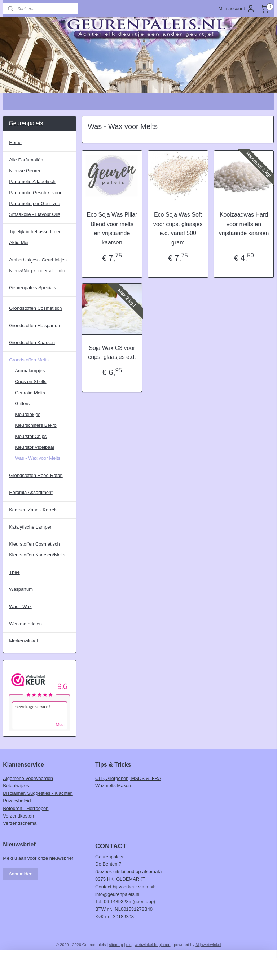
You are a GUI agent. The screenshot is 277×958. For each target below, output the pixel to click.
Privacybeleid (17, 800)
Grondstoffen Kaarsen (32, 342)
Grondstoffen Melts (29, 360)
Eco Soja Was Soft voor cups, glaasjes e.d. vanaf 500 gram (178, 229)
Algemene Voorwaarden (28, 778)
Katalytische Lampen (31, 527)
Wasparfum (21, 589)
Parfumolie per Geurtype (34, 203)
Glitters (22, 403)
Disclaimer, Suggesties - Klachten (38, 793)
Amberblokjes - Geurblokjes (38, 260)
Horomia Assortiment (31, 492)
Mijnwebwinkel (208, 944)
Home (15, 142)
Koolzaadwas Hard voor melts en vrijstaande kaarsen (244, 224)
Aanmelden (20, 873)
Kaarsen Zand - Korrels (33, 509)
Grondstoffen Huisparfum (35, 325)
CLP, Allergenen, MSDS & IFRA (128, 778)
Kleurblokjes (27, 414)
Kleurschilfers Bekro (36, 425)
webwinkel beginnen (152, 944)
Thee (14, 572)
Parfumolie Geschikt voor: (36, 192)
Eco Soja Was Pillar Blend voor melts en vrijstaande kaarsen (112, 229)
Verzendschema (19, 823)
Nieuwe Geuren (25, 170)
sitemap (116, 944)
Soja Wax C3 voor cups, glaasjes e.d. (112, 352)
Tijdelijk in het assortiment (36, 231)
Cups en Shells (30, 381)
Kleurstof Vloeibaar (34, 447)
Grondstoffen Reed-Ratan (36, 475)
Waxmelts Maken (113, 785)
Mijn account (237, 8)
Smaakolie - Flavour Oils (34, 214)
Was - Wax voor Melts (37, 458)
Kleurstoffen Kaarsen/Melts (37, 555)
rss (129, 944)
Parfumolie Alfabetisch (32, 181)
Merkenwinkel (23, 640)
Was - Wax (20, 606)
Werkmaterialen (25, 624)
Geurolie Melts (30, 392)
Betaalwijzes (16, 785)
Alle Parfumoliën (26, 159)
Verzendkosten (18, 816)
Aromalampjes (30, 370)
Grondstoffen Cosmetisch (35, 308)
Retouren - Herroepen (25, 808)
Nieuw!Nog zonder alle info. (37, 270)
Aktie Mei (18, 242)
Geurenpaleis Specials (32, 287)
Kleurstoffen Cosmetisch (34, 544)
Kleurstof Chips (31, 436)
